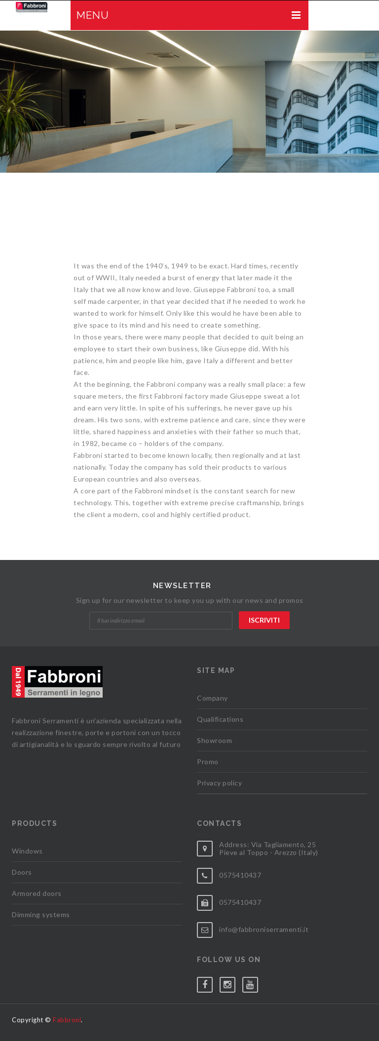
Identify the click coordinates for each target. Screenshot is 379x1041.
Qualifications (220, 719)
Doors (22, 872)
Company (212, 698)
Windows (27, 851)
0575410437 (240, 875)
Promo (208, 761)
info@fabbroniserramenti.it (263, 929)
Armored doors (37, 893)
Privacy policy (219, 783)
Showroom (214, 740)
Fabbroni (67, 1020)
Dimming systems (41, 914)
